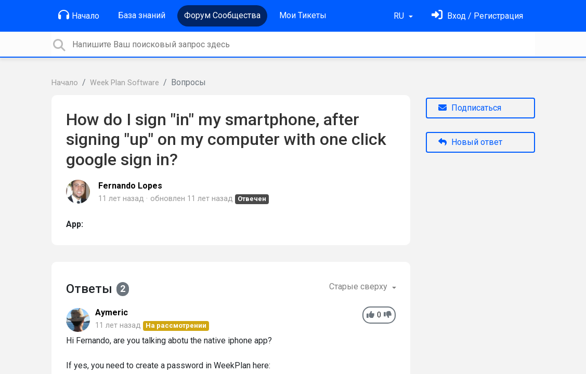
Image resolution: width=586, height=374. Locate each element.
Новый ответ (470, 142)
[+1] (370, 315)
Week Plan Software (124, 82)
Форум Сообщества (222, 15)
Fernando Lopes (130, 186)
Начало (78, 15)
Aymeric (111, 312)
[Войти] (477, 15)
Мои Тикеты (303, 15)
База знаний (141, 15)
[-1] (388, 315)
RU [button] (400, 16)
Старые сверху (359, 286)
